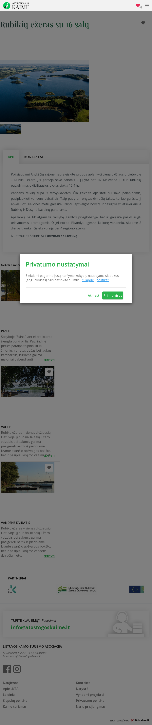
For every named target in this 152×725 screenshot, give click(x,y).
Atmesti (94, 295)
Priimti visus (113, 295)
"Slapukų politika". (95, 280)
